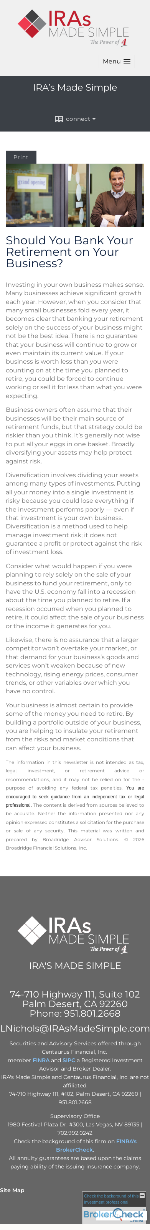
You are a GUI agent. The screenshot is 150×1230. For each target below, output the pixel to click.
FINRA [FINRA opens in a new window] (41, 1060)
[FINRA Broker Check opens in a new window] (114, 1207)
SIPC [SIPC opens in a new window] (69, 1060)
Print (21, 157)
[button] (117, 61)
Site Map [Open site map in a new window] (12, 1190)
